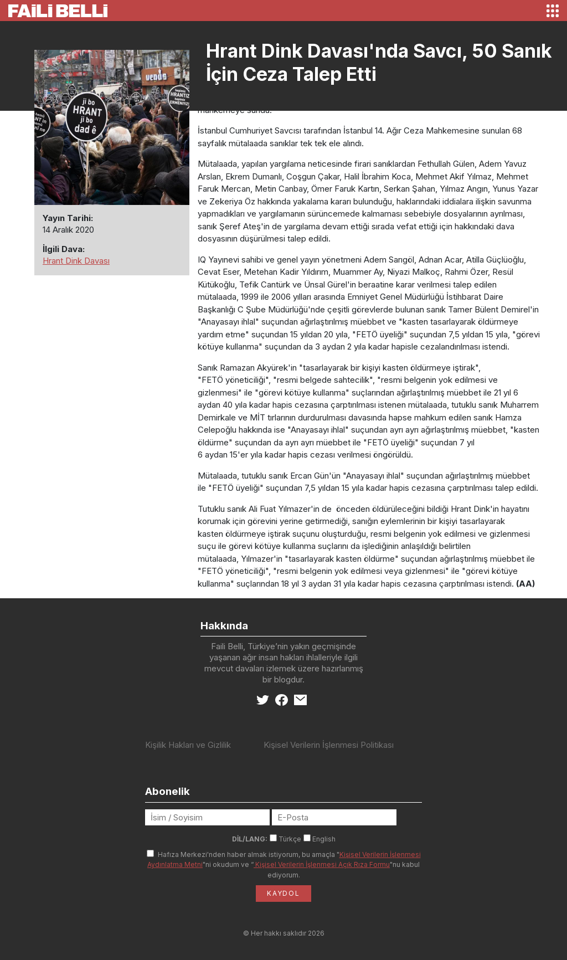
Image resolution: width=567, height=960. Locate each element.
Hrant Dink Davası (76, 260)
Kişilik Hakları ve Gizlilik (188, 745)
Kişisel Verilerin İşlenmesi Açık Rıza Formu (322, 864)
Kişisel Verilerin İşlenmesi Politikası (329, 745)
